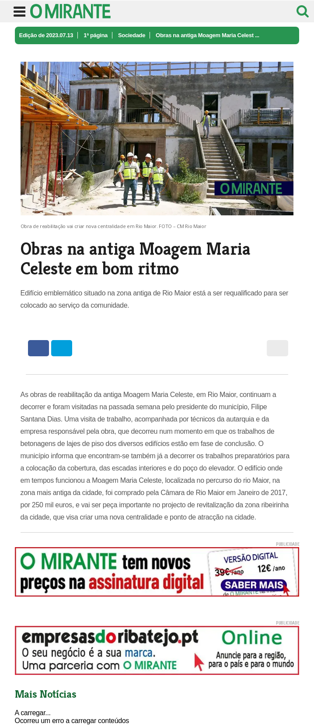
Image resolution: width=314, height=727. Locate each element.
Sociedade (131, 35)
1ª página (96, 35)
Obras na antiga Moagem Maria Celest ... (207, 35)
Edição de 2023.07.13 (46, 35)
